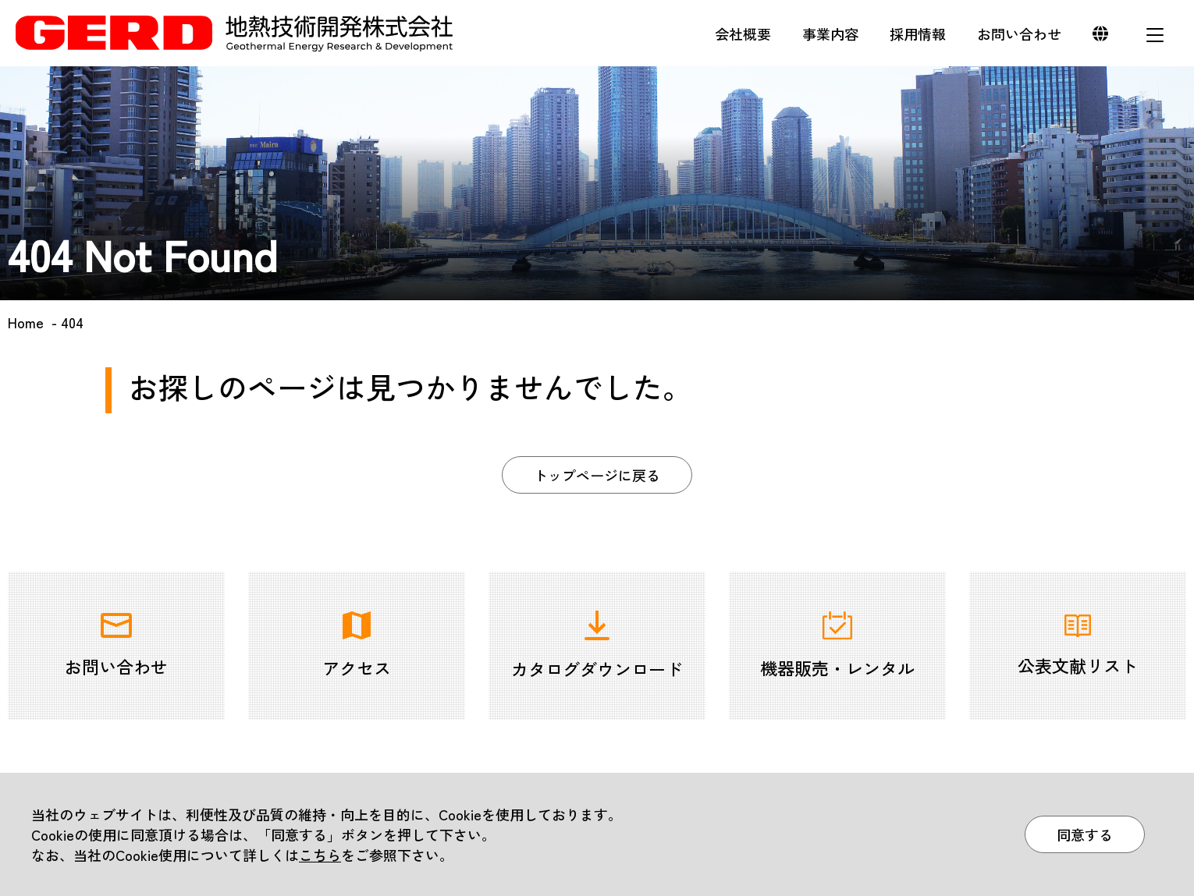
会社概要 (743, 33)
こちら (320, 855)
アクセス (356, 645)
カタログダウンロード (597, 646)
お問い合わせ (1019, 33)
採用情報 (918, 33)
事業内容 (830, 33)
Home (26, 322)
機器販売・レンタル (837, 645)
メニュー (1155, 35)
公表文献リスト (1078, 646)
